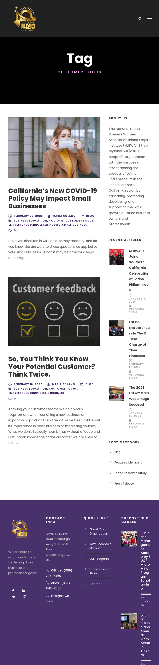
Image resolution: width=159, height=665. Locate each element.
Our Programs (98, 530)
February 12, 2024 (136, 337)
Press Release (123, 454)
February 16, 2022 (27, 378)
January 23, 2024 (135, 386)
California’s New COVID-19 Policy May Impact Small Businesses (48, 198)
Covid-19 (53, 220)
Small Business (74, 224)
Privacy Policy (18, 656)
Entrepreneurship (23, 224)
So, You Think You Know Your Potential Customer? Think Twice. (53, 361)
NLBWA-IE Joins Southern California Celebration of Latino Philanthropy (139, 250)
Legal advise (50, 224)
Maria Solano (62, 216)
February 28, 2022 (27, 216)
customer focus (75, 220)
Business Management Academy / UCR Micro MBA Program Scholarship (146, 528)
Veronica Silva (136, 288)
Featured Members (126, 433)
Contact (94, 555)
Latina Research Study (129, 444)
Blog (87, 216)
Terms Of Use (42, 656)
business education (29, 220)
